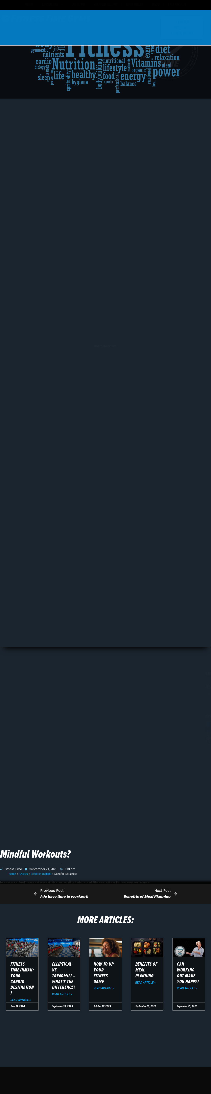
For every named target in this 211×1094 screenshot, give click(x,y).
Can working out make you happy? (188, 972)
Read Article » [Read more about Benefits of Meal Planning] (145, 982)
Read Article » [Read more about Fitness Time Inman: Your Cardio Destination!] (20, 999)
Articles (23, 715)
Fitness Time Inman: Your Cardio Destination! (22, 978)
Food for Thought (41, 715)
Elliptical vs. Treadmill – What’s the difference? (64, 975)
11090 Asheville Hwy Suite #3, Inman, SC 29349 (70, 860)
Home (12, 715)
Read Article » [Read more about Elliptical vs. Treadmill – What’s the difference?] (62, 994)
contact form (110, 867)
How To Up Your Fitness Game (104, 972)
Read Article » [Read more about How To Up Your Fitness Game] (104, 988)
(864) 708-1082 (56, 867)
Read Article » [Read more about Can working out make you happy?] (187, 988)
